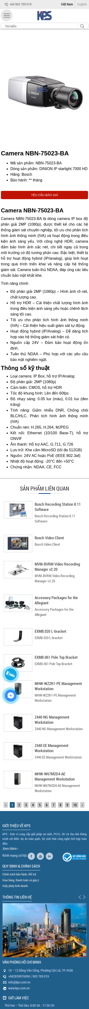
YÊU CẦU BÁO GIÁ (44, 195)
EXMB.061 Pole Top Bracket (56, 657)
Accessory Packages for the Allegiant (56, 600)
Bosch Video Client (49, 537)
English (82, 4)
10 (75, 805)
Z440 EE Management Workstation (51, 748)
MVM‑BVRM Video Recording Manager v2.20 (57, 566)
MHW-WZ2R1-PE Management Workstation (58, 686)
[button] (7, 15)
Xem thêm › (10, 848)
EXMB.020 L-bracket (50, 631)
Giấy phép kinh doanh (15, 886)
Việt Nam (67, 4)
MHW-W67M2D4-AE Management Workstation (55, 776)
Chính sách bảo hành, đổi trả (19, 874)
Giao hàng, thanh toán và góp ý (20, 880)
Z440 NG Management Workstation (52, 719)
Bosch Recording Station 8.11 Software (58, 506)
